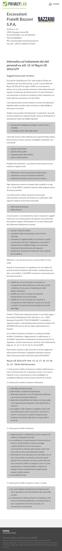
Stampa (54, 4)
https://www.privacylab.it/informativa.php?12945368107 (28, 356)
